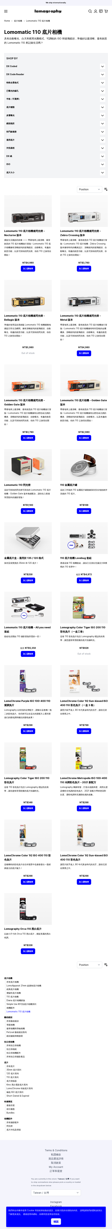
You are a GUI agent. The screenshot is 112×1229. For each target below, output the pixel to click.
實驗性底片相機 (14, 993)
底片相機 (18, 21)
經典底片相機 (13, 989)
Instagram (56, 1202)
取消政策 (56, 1162)
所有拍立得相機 (14, 1045)
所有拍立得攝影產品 (16, 1056)
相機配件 (11, 1008)
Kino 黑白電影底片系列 (17, 1084)
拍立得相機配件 (14, 1053)
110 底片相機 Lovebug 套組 (75, 558)
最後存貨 (11, 1105)
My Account (56, 1166)
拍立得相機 (9, 1042)
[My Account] (95, 11)
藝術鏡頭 (8, 1017)
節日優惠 (11, 1109)
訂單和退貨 (56, 1171)
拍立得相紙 (12, 1049)
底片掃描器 (12, 1081)
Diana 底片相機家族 (16, 1000)
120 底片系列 (13, 1073)
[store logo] (48, 11)
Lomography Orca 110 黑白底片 (23, 928)
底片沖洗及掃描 (14, 1129)
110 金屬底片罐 (68, 484)
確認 (56, 1221)
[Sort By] (89, 189)
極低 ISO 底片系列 (15, 1092)
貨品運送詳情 (56, 1158)
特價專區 (8, 1101)
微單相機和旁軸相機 (16, 1028)
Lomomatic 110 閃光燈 (17, 484)
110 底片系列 (13, 1077)
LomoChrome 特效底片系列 (20, 1088)
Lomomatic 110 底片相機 (18, 1011)
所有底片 (11, 1066)
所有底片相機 (13, 982)
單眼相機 (11, 1024)
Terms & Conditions (56, 1150)
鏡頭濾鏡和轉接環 (15, 1036)
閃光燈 (10, 1126)
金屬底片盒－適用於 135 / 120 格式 (24, 558)
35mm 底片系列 (14, 1070)
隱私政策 (96, 1210)
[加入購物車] (28, 268)
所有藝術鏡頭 (13, 1021)
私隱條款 (56, 1154)
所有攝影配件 (13, 1122)
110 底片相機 (13, 996)
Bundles (10, 1113)
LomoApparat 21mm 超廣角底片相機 (24, 985)
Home (7, 21)
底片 (6, 1062)
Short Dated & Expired (18, 1096)
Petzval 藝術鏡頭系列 (17, 1032)
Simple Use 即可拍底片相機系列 (21, 1004)
